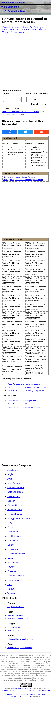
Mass (10, 558)
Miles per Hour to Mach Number (20, 639)
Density (11, 501)
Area (9, 479)
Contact (28, 696)
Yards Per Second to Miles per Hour (21, 401)
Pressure (11, 571)
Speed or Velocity (15, 576)
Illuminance (12, 540)
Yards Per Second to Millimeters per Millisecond (26, 387)
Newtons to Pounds (15, 615)
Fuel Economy (14, 536)
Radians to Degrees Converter (19, 648)
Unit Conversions (11, 694)
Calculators (24, 694)
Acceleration (13, 470)
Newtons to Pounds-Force (17, 619)
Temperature (13, 580)
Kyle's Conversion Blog (13, 11)
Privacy (47, 690)
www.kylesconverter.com (23, 688)
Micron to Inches (14, 630)
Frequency (12, 532)
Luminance (12, 549)
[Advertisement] (25, 61)
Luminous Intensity (16, 554)
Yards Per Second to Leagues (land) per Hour (25, 390)
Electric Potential (15, 514)
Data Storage (13, 496)
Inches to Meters (14, 627)
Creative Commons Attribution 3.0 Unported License (22, 690)
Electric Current (14, 509)
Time (9, 584)
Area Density (13, 483)
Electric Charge (14, 505)
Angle (10, 474)
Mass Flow (12, 562)
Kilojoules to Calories (15, 607)
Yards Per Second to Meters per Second (23, 384)
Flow (9, 523)
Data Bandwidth (15, 492)
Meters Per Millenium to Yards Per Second (20, 112)
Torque (10, 589)
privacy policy (14, 674)
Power (10, 567)
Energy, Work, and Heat (18, 518)
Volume (11, 593)
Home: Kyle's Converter (13, 2)
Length (10, 545)
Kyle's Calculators (10, 7)
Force (10, 527)
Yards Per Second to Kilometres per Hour (24, 404)
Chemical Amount (15, 487)
